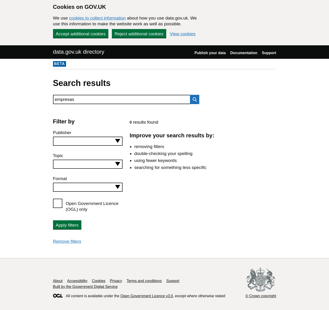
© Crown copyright (261, 296)
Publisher (62, 132)
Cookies (98, 281)
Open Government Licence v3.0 (146, 296)
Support (269, 53)
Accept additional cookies (81, 33)
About (58, 281)
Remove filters (67, 241)
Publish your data (210, 53)
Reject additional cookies (139, 33)
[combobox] (88, 141)
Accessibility (77, 281)
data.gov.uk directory (78, 52)
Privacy (116, 281)
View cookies (183, 34)
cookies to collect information (97, 18)
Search (193, 99)
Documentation (243, 53)
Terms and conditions (144, 281)
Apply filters (67, 225)
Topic (58, 155)
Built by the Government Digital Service (85, 287)
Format (60, 178)
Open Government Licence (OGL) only (92, 206)
